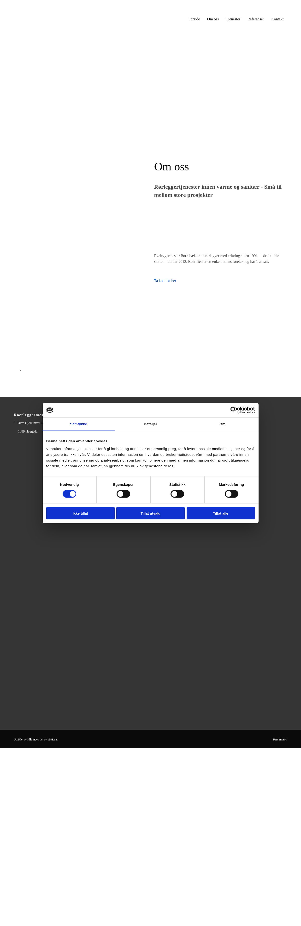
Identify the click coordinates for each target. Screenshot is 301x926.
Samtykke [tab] (78, 424)
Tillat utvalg (150, 513)
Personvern (280, 739)
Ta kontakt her (165, 281)
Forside (194, 19)
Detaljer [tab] (150, 424)
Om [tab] (222, 424)
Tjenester (233, 19)
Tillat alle (220, 513)
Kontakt (277, 19)
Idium (31, 739)
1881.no (52, 739)
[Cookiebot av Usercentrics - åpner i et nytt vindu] (234, 410)
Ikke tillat (80, 513)
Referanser (256, 19)
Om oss (213, 19)
